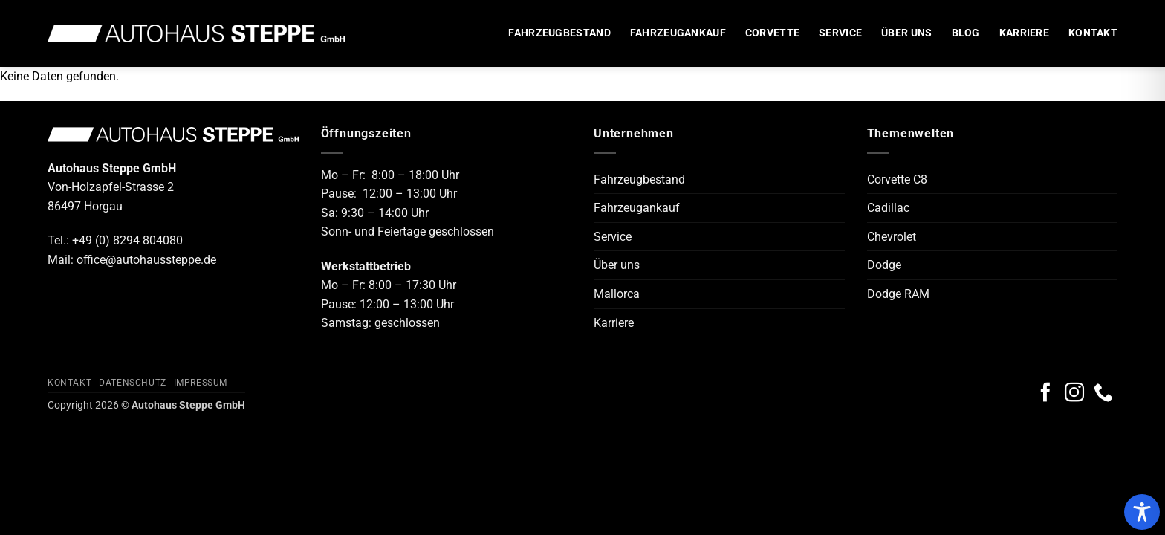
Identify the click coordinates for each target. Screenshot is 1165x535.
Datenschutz (132, 382)
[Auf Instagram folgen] (1074, 393)
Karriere (1024, 33)
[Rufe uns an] (1103, 393)
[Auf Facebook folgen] (1045, 393)
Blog (966, 33)
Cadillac (888, 208)
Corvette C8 (897, 179)
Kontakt (1092, 33)
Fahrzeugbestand (559, 33)
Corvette (772, 33)
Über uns (906, 33)
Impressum (201, 382)
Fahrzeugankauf (678, 33)
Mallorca (617, 294)
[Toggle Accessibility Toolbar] (1142, 512)
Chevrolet (891, 237)
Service (840, 33)
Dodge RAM (898, 294)
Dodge (884, 265)
